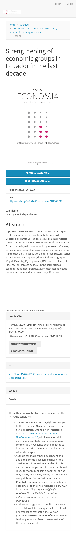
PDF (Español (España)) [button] (38, 173)
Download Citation (23, 350)
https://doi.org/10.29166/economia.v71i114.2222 (36, 201)
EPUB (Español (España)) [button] (38, 181)
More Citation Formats (24, 343)
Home (12, 24)
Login (70, 3)
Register (56, 3)
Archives (25, 24)
